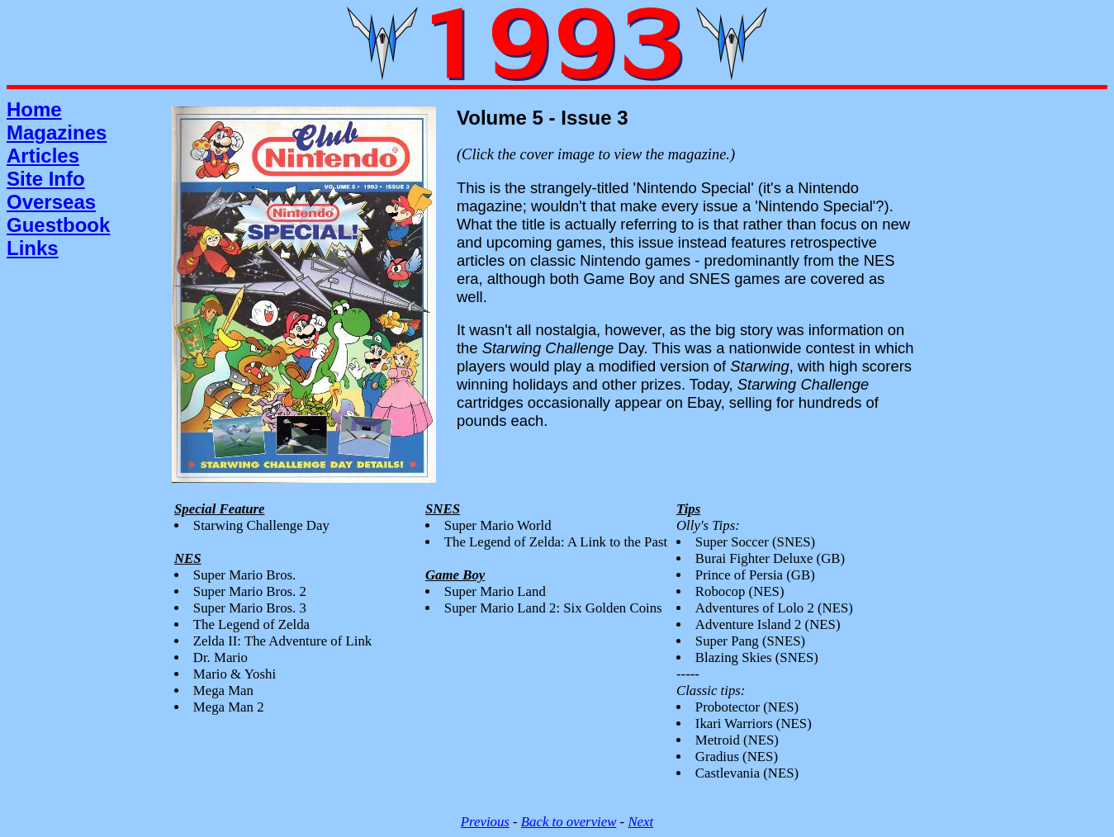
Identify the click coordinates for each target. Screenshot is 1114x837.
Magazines (57, 132)
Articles (43, 155)
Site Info (46, 179)
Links (33, 248)
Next (640, 822)
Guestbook (58, 225)
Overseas (51, 202)
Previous (485, 822)
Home (34, 109)
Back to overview (569, 822)
